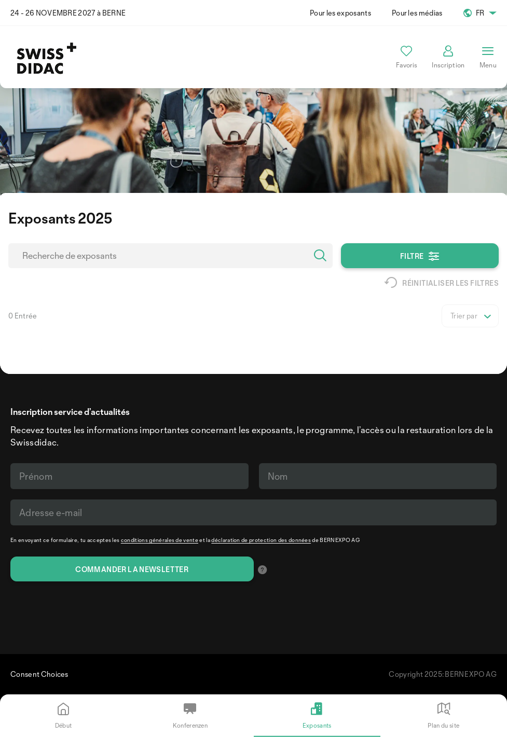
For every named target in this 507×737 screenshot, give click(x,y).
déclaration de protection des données (261, 540)
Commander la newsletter (131, 569)
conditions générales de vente (159, 540)
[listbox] (470, 316)
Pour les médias (417, 12)
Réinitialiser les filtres (442, 282)
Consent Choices (39, 674)
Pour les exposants (340, 12)
